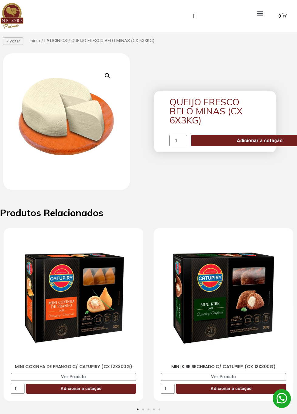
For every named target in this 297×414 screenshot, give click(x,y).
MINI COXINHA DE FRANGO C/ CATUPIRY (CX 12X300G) (73, 367)
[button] (260, 13)
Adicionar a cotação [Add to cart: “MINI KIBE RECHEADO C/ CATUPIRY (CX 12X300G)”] (230, 388)
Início (34, 40)
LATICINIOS (55, 40)
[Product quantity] (178, 140)
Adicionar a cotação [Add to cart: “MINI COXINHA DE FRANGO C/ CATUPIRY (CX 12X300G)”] (80, 388)
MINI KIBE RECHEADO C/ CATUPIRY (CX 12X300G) (223, 367)
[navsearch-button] (194, 16)
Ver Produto (73, 376)
